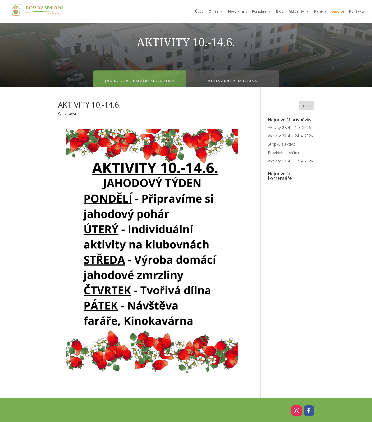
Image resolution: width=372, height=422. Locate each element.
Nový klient (237, 11)
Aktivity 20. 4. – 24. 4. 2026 (290, 135)
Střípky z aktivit (281, 144)
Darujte (337, 11)
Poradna (259, 11)
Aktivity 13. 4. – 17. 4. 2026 (290, 161)
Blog (280, 11)
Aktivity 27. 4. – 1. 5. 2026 (289, 127)
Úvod (199, 11)
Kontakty (357, 11)
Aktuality (296, 11)
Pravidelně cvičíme (284, 152)
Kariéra (320, 11)
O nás (213, 11)
